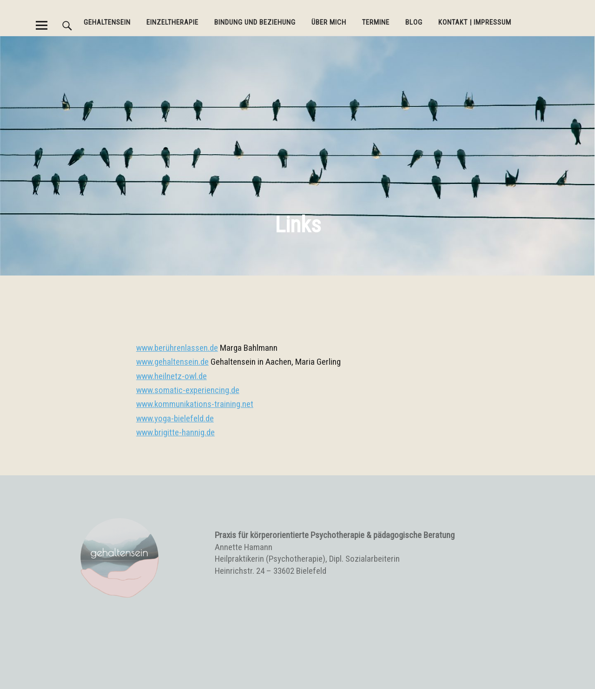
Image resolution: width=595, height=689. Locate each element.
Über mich (328, 22)
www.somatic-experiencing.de (187, 390)
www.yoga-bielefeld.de (175, 418)
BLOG (414, 22)
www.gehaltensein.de (172, 361)
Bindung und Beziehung (255, 22)
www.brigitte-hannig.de (175, 432)
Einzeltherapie (172, 22)
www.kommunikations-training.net (194, 404)
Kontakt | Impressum (474, 22)
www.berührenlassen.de (177, 347)
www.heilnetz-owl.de (171, 376)
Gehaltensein (107, 22)
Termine (376, 22)
